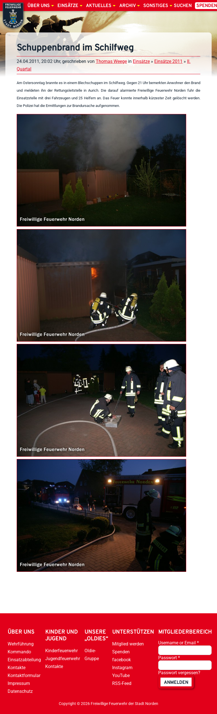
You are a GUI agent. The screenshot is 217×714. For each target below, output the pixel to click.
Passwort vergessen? (179, 672)
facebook (121, 659)
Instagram (122, 667)
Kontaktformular (24, 675)
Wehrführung (21, 644)
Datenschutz (20, 691)
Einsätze (67, 6)
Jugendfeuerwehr (62, 658)
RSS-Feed (121, 683)
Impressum (19, 683)
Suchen (183, 6)
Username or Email (178, 642)
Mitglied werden (128, 644)
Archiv (127, 6)
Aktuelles (98, 6)
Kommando (19, 651)
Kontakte (16, 667)
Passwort (169, 657)
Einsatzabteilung (24, 659)
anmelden (176, 683)
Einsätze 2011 (168, 61)
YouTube (121, 675)
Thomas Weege (111, 61)
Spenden (121, 651)
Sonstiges (155, 6)
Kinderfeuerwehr (61, 650)
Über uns (38, 6)
